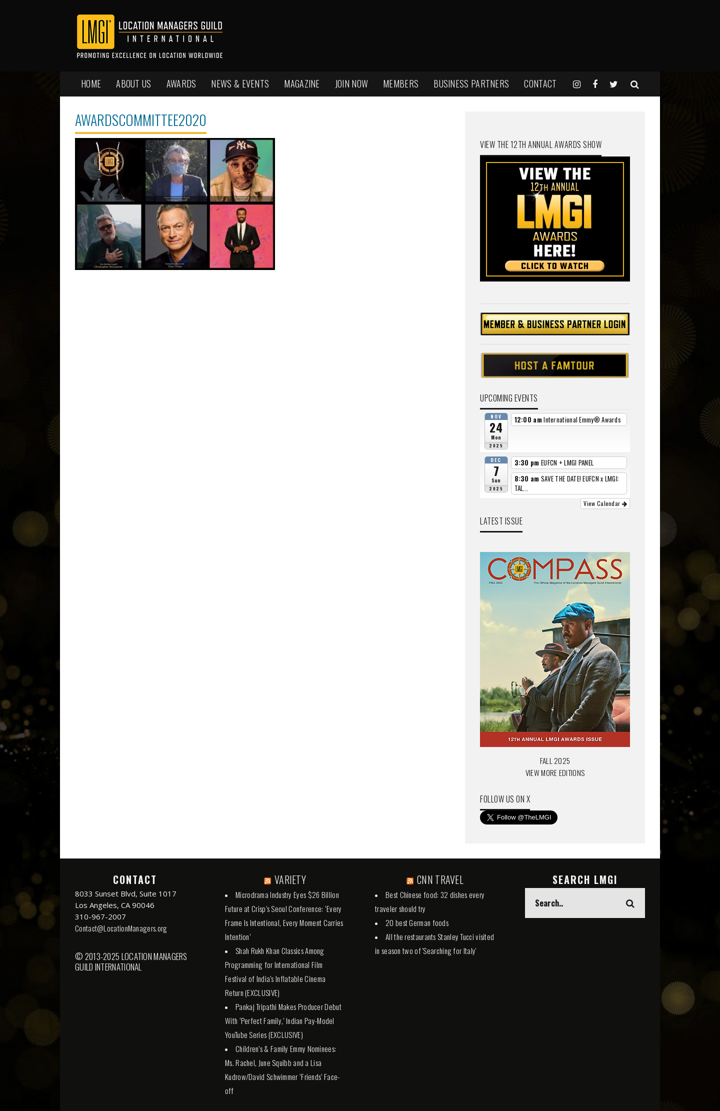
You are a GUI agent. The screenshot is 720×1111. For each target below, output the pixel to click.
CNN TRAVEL (440, 879)
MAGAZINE (302, 83)
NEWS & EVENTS (240, 83)
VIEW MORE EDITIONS (555, 772)
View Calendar (605, 503)
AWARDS (181, 83)
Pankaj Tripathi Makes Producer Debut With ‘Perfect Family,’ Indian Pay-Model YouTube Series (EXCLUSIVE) (283, 1020)
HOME (91, 83)
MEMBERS (400, 83)
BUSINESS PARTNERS (471, 83)
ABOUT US (133, 83)
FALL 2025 (555, 760)
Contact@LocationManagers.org (121, 928)
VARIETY (290, 879)
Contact (540, 83)
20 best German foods (417, 922)
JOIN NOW (351, 83)
